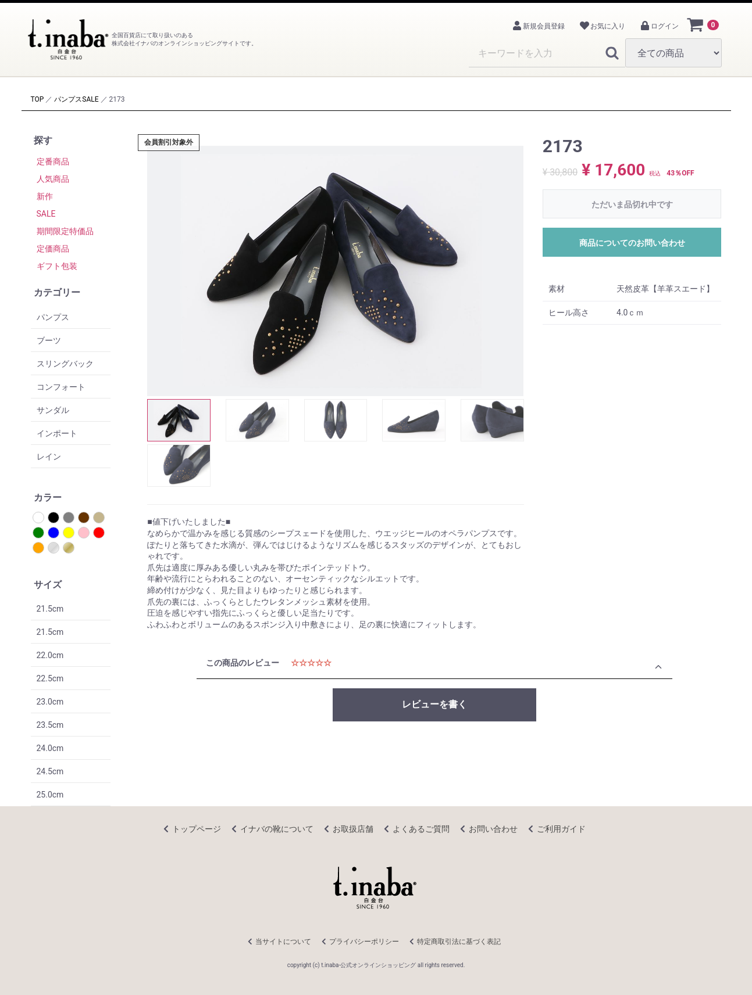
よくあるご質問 (421, 829)
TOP (37, 99)
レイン (49, 456)
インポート (57, 433)
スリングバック (65, 363)
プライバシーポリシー (364, 941)
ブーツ (49, 340)
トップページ (196, 829)
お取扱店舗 (353, 829)
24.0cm (50, 748)
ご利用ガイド (561, 829)
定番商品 (53, 161)
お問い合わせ (493, 829)
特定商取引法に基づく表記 (459, 941)
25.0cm (50, 794)
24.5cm (50, 771)
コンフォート (61, 386)
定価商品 (53, 248)
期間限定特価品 (65, 231)
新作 (45, 196)
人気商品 (53, 179)
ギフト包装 (57, 266)
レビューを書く (434, 704)
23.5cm (50, 725)
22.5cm (50, 678)
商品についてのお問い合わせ (632, 242)
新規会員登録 (538, 26)
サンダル (53, 410)
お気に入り (602, 26)
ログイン (659, 26)
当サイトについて (283, 941)
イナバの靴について (276, 829)
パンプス (68, 99)
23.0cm (50, 701)
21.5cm (50, 608)
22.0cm (50, 655)
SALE (90, 99)
